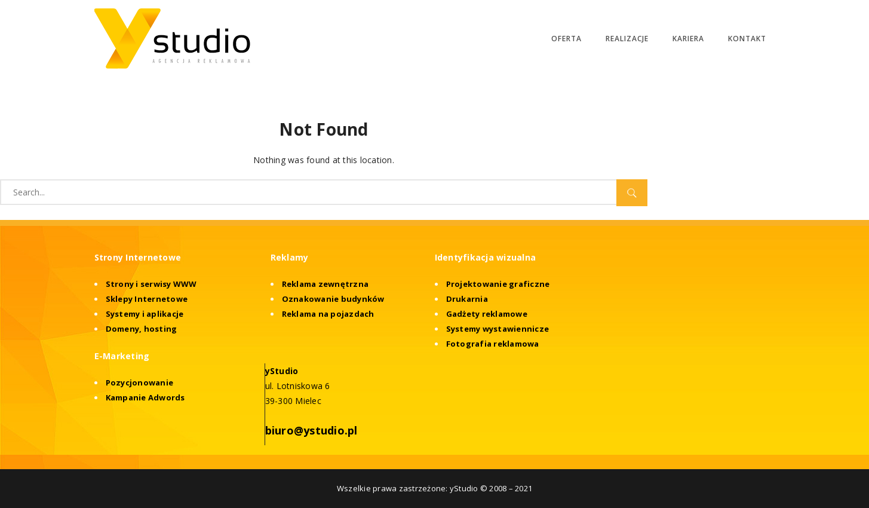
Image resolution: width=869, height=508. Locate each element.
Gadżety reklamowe (486, 313)
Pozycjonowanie (140, 382)
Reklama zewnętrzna (325, 284)
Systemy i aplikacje (145, 313)
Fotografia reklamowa (492, 343)
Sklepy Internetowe (147, 298)
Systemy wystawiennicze (497, 328)
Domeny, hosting (141, 328)
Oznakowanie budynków (333, 298)
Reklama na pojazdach (328, 313)
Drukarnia (467, 298)
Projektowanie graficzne (498, 284)
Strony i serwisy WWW (151, 284)
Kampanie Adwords (145, 397)
